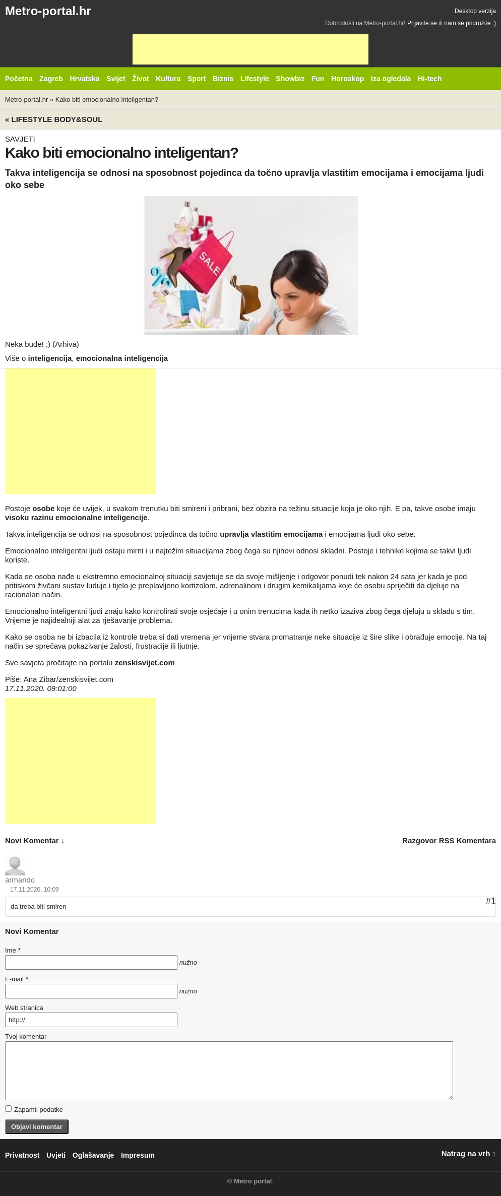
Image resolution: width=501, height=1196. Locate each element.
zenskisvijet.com (145, 662)
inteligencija (50, 358)
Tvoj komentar (25, 1036)
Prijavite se (422, 23)
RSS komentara (467, 840)
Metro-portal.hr (48, 11)
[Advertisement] (250, 49)
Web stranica (24, 1008)
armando (20, 879)
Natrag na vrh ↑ (469, 1153)
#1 (491, 901)
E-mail (16, 979)
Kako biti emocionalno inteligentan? (107, 99)
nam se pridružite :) (470, 23)
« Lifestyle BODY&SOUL (53, 119)
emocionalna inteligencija (122, 358)
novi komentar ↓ (35, 840)
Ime (12, 950)
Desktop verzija (475, 11)
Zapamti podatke (34, 1109)
